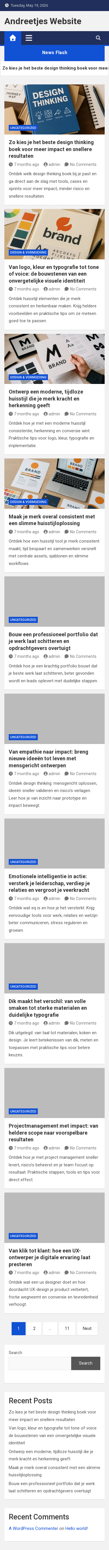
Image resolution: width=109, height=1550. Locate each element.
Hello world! (76, 1528)
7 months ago (24, 164)
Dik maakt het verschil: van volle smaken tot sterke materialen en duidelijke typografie (48, 1008)
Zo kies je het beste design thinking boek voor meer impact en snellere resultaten (51, 149)
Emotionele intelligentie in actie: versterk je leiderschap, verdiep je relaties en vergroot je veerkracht (49, 883)
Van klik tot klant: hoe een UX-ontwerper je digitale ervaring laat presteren (49, 1257)
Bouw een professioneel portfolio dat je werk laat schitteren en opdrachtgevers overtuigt (53, 641)
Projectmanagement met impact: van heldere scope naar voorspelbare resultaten (53, 1132)
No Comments (83, 164)
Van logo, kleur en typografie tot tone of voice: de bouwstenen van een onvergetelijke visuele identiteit (54, 274)
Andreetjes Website (42, 21)
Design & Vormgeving (28, 252)
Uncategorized (23, 128)
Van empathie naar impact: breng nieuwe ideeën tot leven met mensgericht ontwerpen (48, 758)
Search (15, 1352)
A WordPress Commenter (33, 1528)
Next (87, 1328)
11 (67, 1328)
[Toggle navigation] (29, 38)
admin (52, 164)
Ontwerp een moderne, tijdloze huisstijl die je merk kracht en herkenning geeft (46, 398)
